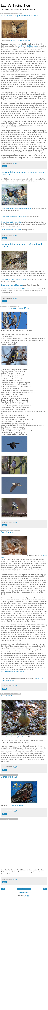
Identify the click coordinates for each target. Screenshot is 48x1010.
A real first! (6, 695)
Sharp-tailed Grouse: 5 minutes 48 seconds (15, 289)
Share (4, 166)
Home (24, 889)
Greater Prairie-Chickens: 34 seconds (13, 216)
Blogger (27, 895)
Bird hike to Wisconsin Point (15, 308)
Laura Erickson (22, 737)
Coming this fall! (9, 777)
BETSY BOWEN (17, 805)
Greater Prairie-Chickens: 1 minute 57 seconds (16, 208)
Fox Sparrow (7, 532)
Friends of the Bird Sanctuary (27, 46)
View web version (24, 892)
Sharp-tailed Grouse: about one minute (14, 279)
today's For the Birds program (20, 40)
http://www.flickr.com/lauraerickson (12, 671)
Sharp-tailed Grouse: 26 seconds (12, 285)
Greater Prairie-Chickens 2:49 (11, 230)
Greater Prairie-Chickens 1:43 (11, 222)
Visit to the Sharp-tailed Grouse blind (19, 15)
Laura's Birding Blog (15, 5)
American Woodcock (6, 737)
